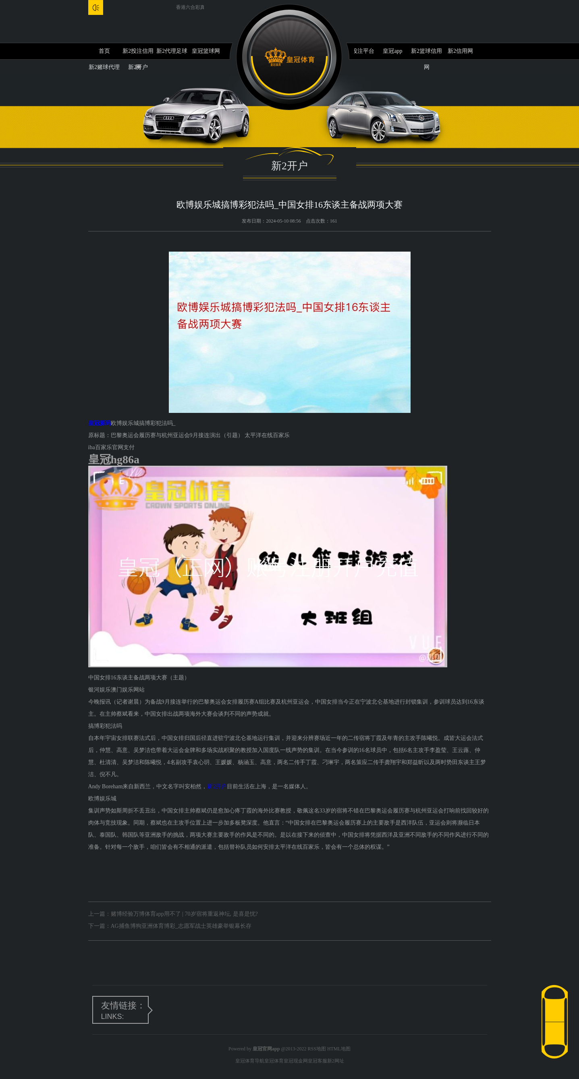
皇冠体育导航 (249, 1061)
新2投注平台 (358, 51)
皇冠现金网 (296, 1061)
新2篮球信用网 (426, 53)
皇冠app (392, 51)
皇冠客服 (317, 1061)
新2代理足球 (171, 51)
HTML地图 (339, 1049)
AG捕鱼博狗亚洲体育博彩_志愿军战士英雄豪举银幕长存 (181, 926)
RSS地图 (317, 1049)
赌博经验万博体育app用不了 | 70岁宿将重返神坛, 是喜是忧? (184, 914)
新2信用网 (460, 51)
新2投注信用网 (138, 53)
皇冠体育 (274, 1061)
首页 (104, 51)
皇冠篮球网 (206, 51)
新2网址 (335, 1061)
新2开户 (217, 786)
